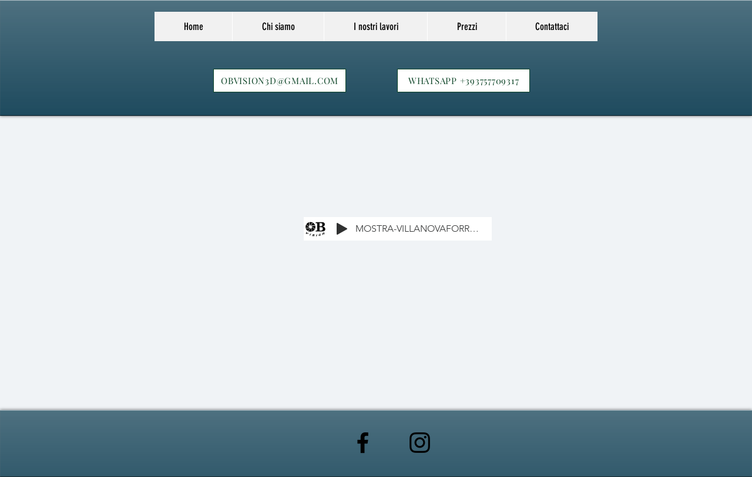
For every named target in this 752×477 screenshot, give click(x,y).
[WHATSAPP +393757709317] (463, 80)
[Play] (342, 229)
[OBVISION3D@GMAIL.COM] (279, 80)
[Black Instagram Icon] (420, 442)
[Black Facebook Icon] (363, 442)
